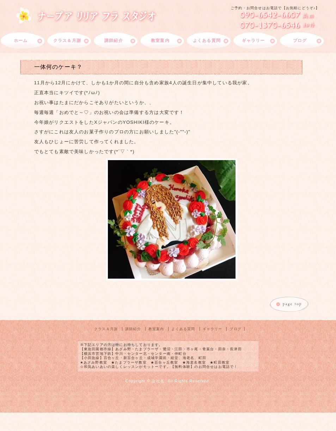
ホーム (21, 40)
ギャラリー (253, 40)
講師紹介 (113, 40)
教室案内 (160, 40)
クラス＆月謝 (67, 40)
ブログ (300, 40)
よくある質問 (207, 40)
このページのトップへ (289, 305)
